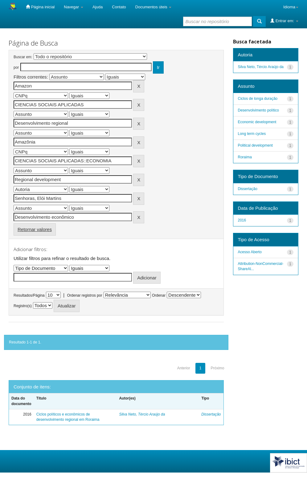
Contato (119, 7)
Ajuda (97, 7)
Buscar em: (23, 57)
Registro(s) (23, 306)
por (16, 67)
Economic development (257, 122)
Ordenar (159, 295)
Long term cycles (252, 134)
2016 (242, 220)
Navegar (73, 7)
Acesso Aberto (250, 252)
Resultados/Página (29, 295)
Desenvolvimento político (258, 110)
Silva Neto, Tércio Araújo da (142, 414)
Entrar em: (284, 20)
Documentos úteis (153, 7)
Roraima (245, 157)
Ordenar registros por (84, 295)
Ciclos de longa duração (258, 98)
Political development (255, 145)
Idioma (290, 7)
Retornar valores (35, 229)
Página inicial (40, 6)
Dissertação (211, 414)
